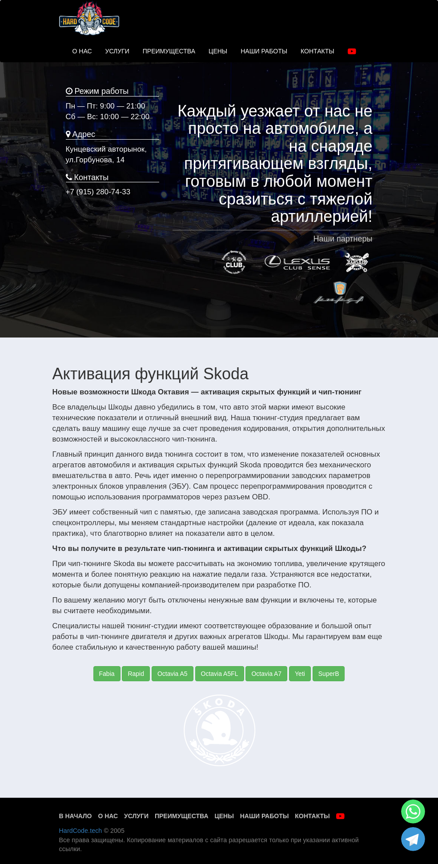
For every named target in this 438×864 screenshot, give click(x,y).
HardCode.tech (80, 830)
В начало (75, 816)
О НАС (82, 51)
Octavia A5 (172, 673)
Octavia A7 (266, 673)
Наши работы (264, 816)
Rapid (136, 673)
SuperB (328, 673)
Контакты (312, 816)
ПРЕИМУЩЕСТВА (169, 51)
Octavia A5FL (219, 673)
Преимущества (182, 816)
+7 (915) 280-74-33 (98, 192)
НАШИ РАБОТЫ (264, 51)
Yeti (300, 673)
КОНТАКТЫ (317, 51)
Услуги (136, 816)
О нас (108, 816)
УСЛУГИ (117, 51)
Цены (223, 816)
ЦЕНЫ (218, 51)
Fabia (107, 673)
